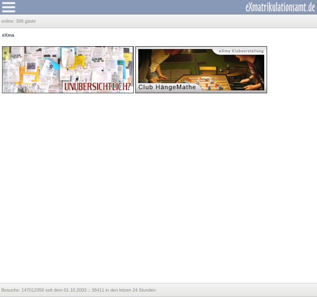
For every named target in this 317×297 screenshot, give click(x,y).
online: (8, 21)
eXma (8, 35)
